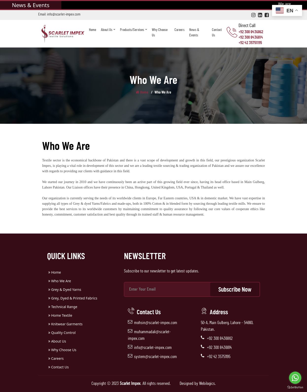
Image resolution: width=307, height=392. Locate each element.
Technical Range (62, 306)
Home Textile (60, 315)
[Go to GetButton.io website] (295, 387)
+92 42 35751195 (250, 43)
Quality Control (62, 332)
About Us (57, 341)
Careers (179, 30)
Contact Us (217, 32)
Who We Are (59, 281)
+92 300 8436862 (251, 32)
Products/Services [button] (132, 30)
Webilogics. (207, 383)
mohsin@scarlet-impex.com (155, 323)
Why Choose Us (160, 32)
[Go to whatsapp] (295, 378)
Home (92, 30)
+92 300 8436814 (251, 37)
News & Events (194, 32)
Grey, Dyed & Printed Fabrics (72, 298)
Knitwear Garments (65, 324)
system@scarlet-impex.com (155, 357)
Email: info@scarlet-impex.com (59, 14)
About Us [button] (106, 30)
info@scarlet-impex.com (153, 347)
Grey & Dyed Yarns (64, 289)
